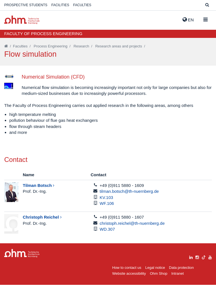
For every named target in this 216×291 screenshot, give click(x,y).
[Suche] (207, 5)
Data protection (181, 273)
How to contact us (126, 273)
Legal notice (155, 273)
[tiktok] (203, 262)
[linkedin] (191, 262)
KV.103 (106, 203)
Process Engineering (51, 46)
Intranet (177, 280)
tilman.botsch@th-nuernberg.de (129, 197)
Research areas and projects (118, 46)
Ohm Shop (158, 280)
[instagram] (197, 262)
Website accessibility (129, 280)
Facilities (60, 5)
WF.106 (107, 209)
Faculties (82, 5)
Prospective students (25, 5)
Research (81, 46)
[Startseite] (6, 46)
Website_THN (22, 19)
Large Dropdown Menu (22, 259)
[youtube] (210, 262)
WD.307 (107, 235)
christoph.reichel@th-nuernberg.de (132, 229)
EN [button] (188, 19)
